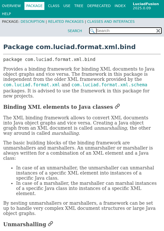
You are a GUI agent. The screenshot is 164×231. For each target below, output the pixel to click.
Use (66, 6)
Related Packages (66, 22)
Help (6, 14)
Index (119, 6)
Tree (78, 6)
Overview (11, 6)
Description (32, 22)
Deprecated (99, 6)
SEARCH (75, 31)
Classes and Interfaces (111, 22)
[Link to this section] (117, 107)
